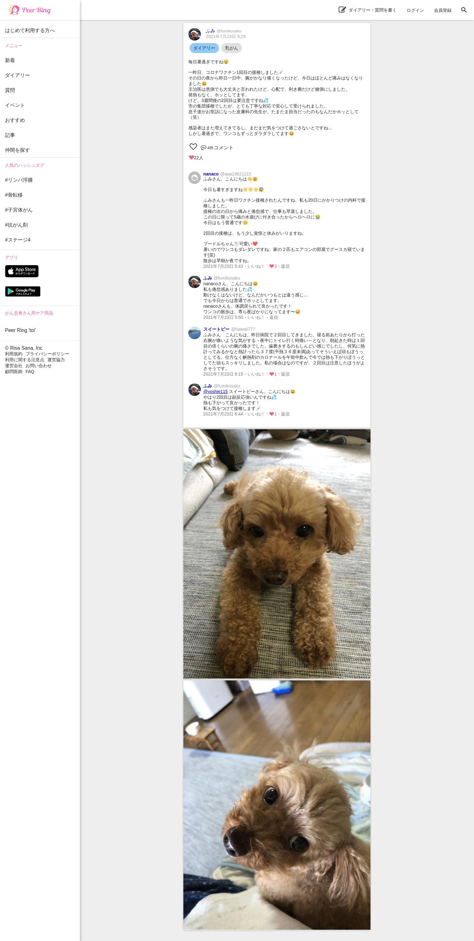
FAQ (30, 371)
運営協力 (56, 359)
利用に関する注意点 (24, 359)
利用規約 (13, 353)
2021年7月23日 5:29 (226, 36)
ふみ (223, 30)
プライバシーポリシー (47, 353)
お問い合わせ (39, 365)
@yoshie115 (215, 391)
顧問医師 (13, 371)
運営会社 (13, 365)
